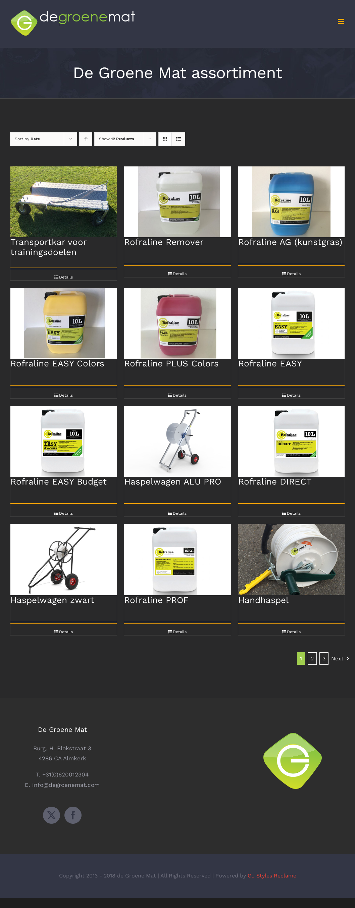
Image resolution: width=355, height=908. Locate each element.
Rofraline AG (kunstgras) (290, 242)
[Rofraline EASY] (291, 323)
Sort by (27, 139)
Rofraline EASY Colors (57, 363)
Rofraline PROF (156, 600)
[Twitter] (51, 815)
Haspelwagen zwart (52, 600)
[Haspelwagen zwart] (63, 559)
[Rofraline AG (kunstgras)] (291, 201)
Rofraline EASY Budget (58, 481)
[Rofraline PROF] (177, 559)
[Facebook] (73, 815)
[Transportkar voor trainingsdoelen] (63, 201)
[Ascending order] (85, 139)
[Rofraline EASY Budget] (63, 441)
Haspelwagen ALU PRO (172, 481)
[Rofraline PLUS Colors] (177, 323)
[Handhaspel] (291, 559)
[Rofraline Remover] (177, 201)
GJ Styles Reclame (272, 875)
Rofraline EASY (270, 363)
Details (66, 277)
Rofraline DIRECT (275, 481)
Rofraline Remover (164, 242)
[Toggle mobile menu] (341, 21)
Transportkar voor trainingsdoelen (48, 247)
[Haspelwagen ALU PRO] (177, 441)
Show (116, 139)
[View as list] (178, 139)
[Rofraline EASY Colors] (63, 323)
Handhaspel (263, 600)
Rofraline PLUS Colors (171, 363)
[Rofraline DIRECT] (291, 441)
